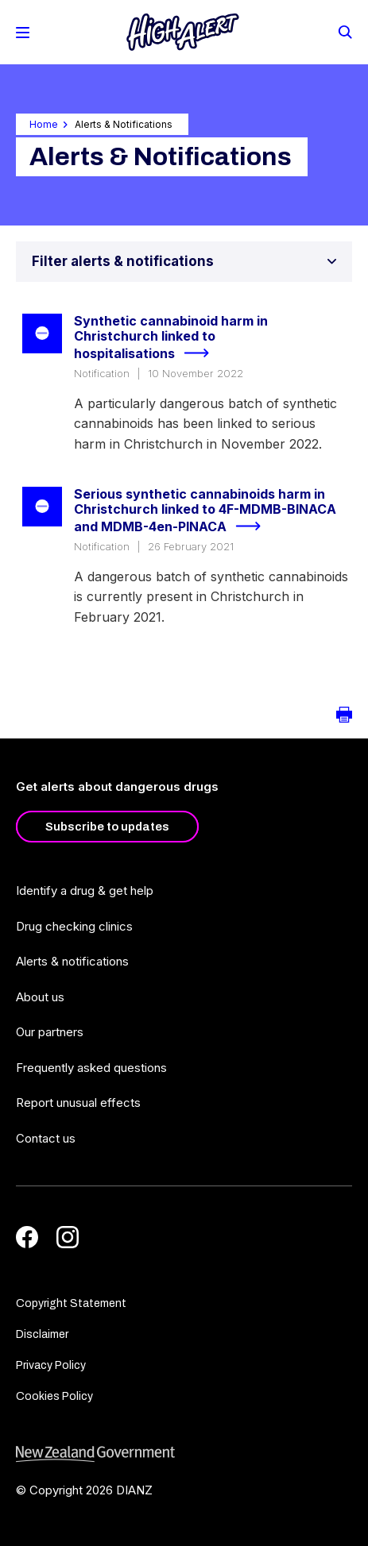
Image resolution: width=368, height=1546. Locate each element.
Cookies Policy (54, 1396)
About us (40, 996)
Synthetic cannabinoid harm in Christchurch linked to (171, 338)
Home (43, 124)
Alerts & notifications (72, 961)
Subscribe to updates (107, 826)
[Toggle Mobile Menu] (22, 32)
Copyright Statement (71, 1303)
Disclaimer (42, 1334)
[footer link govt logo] (184, 1454)
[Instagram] (67, 1237)
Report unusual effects (78, 1102)
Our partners (49, 1031)
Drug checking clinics (74, 926)
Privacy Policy (51, 1365)
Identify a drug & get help (84, 890)
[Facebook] (27, 1237)
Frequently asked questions (91, 1067)
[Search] (344, 31)
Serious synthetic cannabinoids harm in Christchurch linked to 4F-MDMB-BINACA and (205, 511)
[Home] (183, 32)
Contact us (46, 1138)
